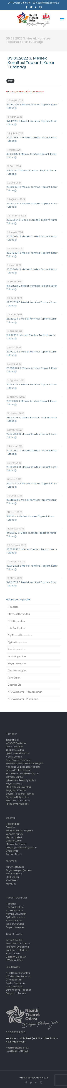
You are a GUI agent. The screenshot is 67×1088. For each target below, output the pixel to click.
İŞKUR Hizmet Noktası (18, 753)
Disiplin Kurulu (14, 840)
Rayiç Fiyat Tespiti (16, 790)
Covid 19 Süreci (14, 777)
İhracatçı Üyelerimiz (17, 946)
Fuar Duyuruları (16, 649)
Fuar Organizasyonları (18, 760)
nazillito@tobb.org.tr (47, 2)
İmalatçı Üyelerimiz (17, 950)
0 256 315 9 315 (15, 1032)
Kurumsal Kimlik (15, 867)
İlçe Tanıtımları (14, 986)
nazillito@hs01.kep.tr (17, 1051)
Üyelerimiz (12, 850)
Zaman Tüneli (14, 854)
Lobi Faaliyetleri (17, 628)
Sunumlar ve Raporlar (18, 989)
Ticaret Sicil (12, 740)
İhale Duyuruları (17, 656)
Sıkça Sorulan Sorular (18, 800)
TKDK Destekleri (15, 750)
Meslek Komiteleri (16, 844)
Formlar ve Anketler (17, 804)
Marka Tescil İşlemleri (18, 787)
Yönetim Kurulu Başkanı (19, 830)
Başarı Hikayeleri (17, 663)
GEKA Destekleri (15, 746)
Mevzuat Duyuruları (19, 614)
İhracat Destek (14, 940)
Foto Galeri (14, 677)
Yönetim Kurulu (14, 834)
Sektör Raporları (15, 983)
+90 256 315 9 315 (21, 2)
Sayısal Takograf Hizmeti (20, 793)
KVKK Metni (12, 880)
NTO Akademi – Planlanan (23, 699)
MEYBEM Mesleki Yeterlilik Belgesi (24, 763)
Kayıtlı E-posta (14, 783)
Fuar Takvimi (13, 953)
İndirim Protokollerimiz (19, 770)
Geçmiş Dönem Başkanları (21, 847)
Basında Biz (14, 684)
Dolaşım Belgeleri (16, 957)
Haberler (13, 607)
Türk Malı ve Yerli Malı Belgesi (22, 773)
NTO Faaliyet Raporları (18, 976)
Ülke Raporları (14, 979)
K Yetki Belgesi (14, 756)
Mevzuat (11, 883)
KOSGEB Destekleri (16, 743)
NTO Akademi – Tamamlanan (25, 692)
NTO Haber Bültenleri (18, 973)
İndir (10, 81)
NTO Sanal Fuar (14, 960)
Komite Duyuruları (16, 913)
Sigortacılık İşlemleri (17, 797)
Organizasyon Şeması (19, 870)
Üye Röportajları (17, 670)
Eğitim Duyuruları (17, 642)
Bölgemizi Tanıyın (16, 993)
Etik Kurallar (12, 877)
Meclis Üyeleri (14, 837)
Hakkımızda (12, 824)
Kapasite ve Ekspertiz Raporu (23, 766)
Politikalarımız (14, 873)
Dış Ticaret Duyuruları (20, 635)
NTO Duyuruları (16, 621)
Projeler (10, 827)
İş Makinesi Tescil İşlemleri (21, 780)
